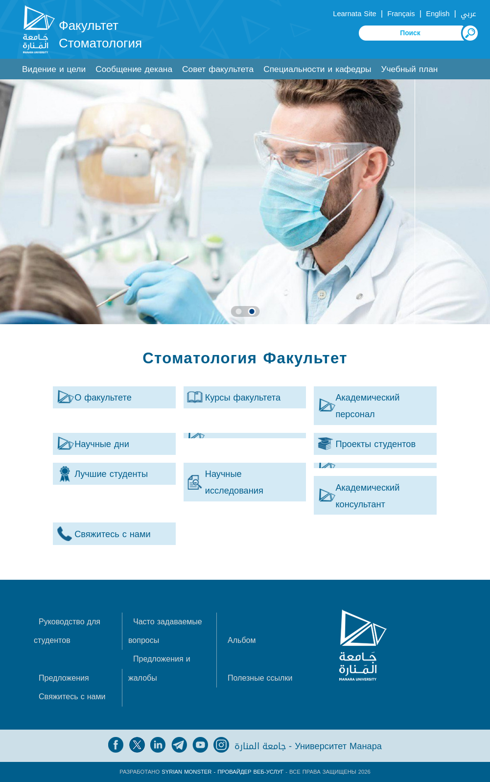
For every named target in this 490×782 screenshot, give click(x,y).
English (437, 14)
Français (401, 14)
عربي (468, 14)
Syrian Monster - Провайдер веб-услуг (222, 772)
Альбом (242, 640)
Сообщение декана (133, 69)
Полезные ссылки (260, 678)
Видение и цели (54, 69)
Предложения (64, 678)
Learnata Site (354, 14)
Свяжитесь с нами (72, 696)
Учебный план (409, 69)
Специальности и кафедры (317, 69)
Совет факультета (218, 69)
